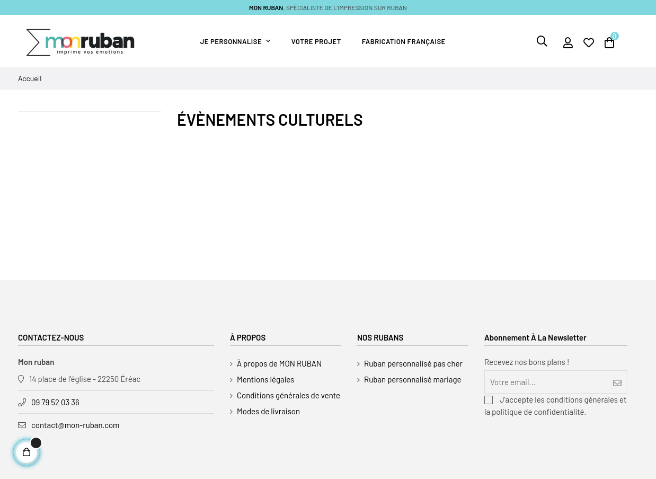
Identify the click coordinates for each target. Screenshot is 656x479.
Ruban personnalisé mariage (413, 379)
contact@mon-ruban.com (75, 425)
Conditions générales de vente (288, 395)
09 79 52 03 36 (55, 402)
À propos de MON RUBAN (279, 363)
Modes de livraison (268, 411)
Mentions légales (265, 379)
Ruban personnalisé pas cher (413, 363)
